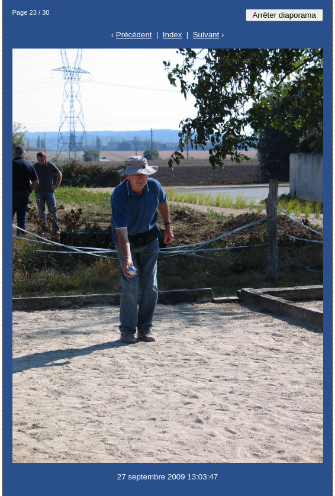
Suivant (206, 34)
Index (172, 34)
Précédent (134, 34)
